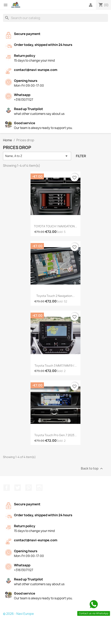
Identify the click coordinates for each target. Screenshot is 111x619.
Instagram (39, 487)
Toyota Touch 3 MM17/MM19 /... (56, 365)
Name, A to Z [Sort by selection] (37, 156)
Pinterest (28, 487)
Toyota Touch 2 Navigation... (55, 296)
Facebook (6, 487)
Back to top (92, 468)
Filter (81, 156)
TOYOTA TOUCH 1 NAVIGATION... (55, 226)
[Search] (55, 18)
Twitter (17, 487)
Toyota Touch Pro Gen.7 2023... (55, 435)
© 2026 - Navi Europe (18, 614)
